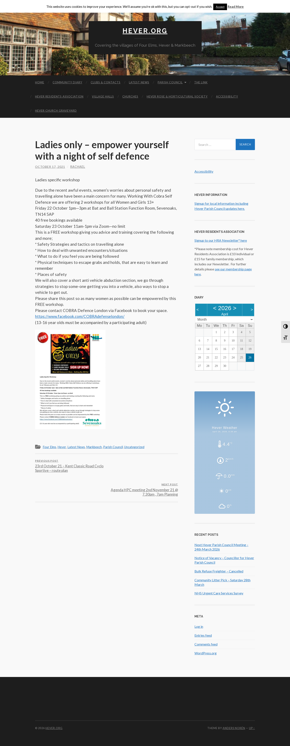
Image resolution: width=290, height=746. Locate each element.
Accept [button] (220, 6)
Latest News (139, 82)
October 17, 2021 (50, 166)
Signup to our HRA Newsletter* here (220, 240)
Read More (236, 6)
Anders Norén (234, 728)
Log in (198, 626)
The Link (201, 82)
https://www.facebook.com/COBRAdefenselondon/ (81, 316)
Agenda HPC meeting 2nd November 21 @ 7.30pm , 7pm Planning (143, 465)
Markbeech (95, 447)
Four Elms (50, 447)
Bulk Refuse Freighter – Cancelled (218, 571)
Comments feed (206, 644)
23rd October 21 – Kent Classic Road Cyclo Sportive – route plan (70, 465)
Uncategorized (136, 447)
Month (202, 319)
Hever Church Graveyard (56, 110)
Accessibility (227, 96)
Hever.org (145, 31)
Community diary (67, 82)
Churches (130, 96)
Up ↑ (252, 728)
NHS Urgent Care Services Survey (218, 593)
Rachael (77, 166)
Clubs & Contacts (105, 82)
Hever (62, 447)
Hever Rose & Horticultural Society (177, 96)
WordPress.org (205, 653)
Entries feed (203, 635)
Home (39, 82)
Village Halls (103, 96)
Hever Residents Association (59, 96)
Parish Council (170, 82)
